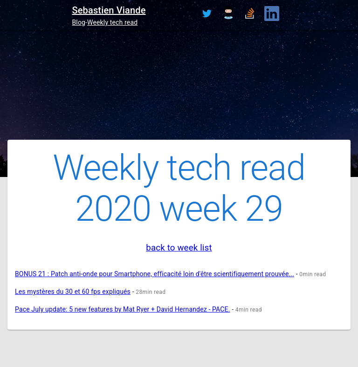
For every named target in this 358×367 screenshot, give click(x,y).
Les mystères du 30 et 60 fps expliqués (73, 291)
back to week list (179, 248)
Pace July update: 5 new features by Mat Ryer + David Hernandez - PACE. (122, 309)
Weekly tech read (112, 22)
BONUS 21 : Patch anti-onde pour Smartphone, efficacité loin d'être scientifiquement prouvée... (154, 274)
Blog (78, 22)
